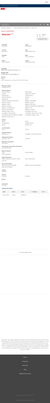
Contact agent (5, 24)
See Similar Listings (42, 38)
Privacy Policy (29, 395)
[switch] (40, 24)
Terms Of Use (20, 395)
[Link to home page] (3, 2)
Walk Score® (28, 252)
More (46, 2)
